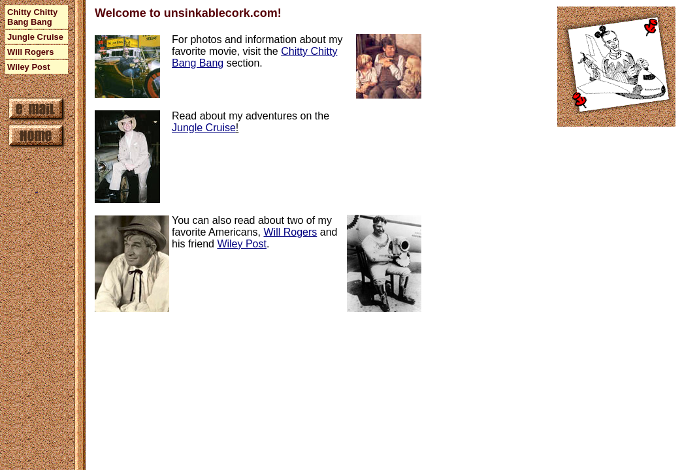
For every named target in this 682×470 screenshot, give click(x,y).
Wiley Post (242, 243)
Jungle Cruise (204, 127)
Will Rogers (290, 232)
